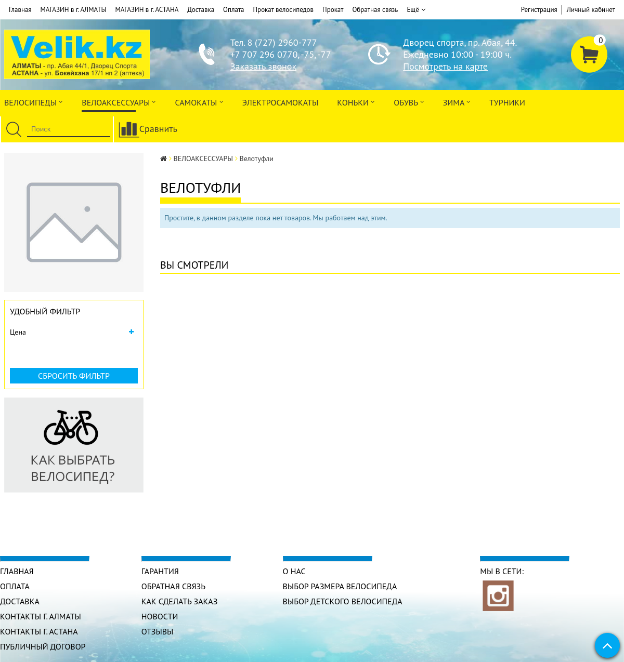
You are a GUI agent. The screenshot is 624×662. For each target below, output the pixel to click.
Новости (159, 616)
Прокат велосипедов (283, 9)
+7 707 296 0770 (263, 54)
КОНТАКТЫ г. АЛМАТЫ (40, 616)
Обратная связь (375, 9)
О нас (294, 571)
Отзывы (157, 631)
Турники (507, 102)
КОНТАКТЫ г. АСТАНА (39, 631)
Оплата (233, 9)
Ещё (416, 10)
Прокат (332, 9)
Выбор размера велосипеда (340, 586)
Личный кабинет (591, 9)
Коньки (356, 101)
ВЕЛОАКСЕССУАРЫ (119, 101)
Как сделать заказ (179, 601)
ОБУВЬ (409, 101)
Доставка (200, 9)
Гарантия (160, 571)
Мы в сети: (502, 571)
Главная (20, 9)
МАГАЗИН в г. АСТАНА (146, 9)
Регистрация (539, 9)
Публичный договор (43, 646)
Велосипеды (33, 101)
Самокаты (199, 101)
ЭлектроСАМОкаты (280, 102)
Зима (457, 101)
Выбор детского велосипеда (342, 601)
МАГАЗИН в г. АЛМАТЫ (74, 9)
